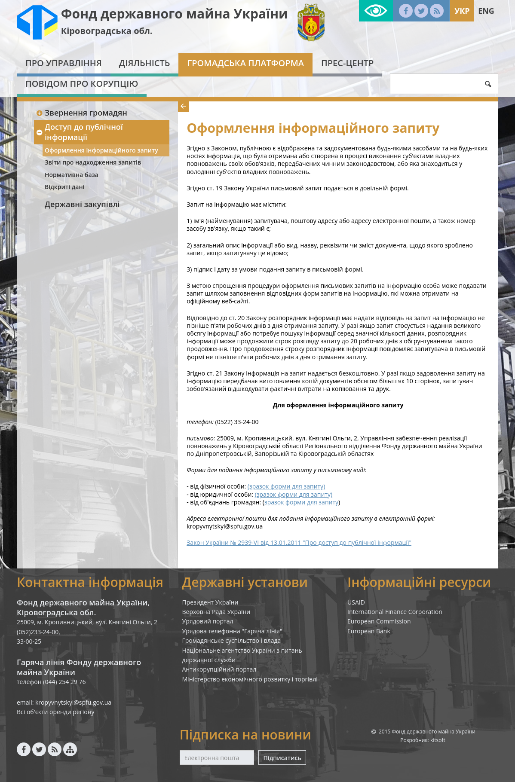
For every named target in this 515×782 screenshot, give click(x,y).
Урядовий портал (207, 621)
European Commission (379, 621)
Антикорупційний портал (219, 669)
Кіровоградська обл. (107, 31)
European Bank (368, 631)
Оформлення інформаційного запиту (101, 150)
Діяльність (144, 63)
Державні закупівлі (82, 204)
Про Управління (63, 63)
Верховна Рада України (216, 612)
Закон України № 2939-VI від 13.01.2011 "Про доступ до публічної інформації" (299, 542)
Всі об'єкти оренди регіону (56, 712)
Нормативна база (71, 175)
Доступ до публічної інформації (79, 132)
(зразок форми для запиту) (286, 486)
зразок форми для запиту (301, 502)
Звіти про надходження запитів (93, 162)
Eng (486, 11)
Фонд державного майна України (174, 13)
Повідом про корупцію (81, 83)
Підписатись (282, 758)
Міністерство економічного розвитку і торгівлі (250, 679)
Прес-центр (347, 63)
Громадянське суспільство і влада (231, 640)
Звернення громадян (81, 112)
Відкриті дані (64, 187)
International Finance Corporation (394, 612)
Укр (461, 11)
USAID (356, 602)
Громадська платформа (245, 63)
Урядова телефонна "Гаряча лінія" (232, 631)
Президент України (210, 602)
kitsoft (437, 740)
